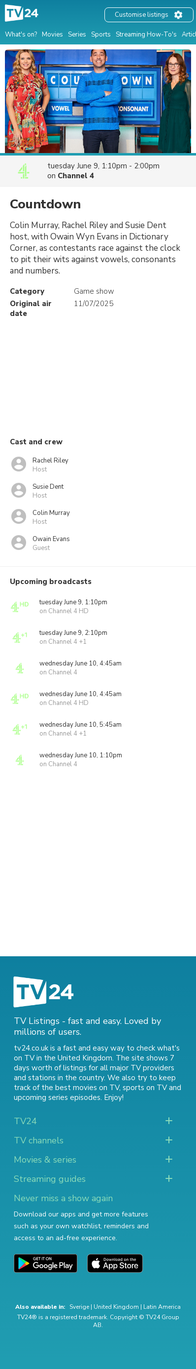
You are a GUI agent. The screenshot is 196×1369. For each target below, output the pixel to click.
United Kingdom (116, 1307)
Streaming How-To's (146, 34)
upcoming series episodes (57, 1097)
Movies (52, 34)
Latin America (162, 1307)
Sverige (79, 1307)
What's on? (21, 34)
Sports (101, 34)
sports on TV (145, 1088)
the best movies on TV (80, 1088)
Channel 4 (76, 176)
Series (77, 34)
